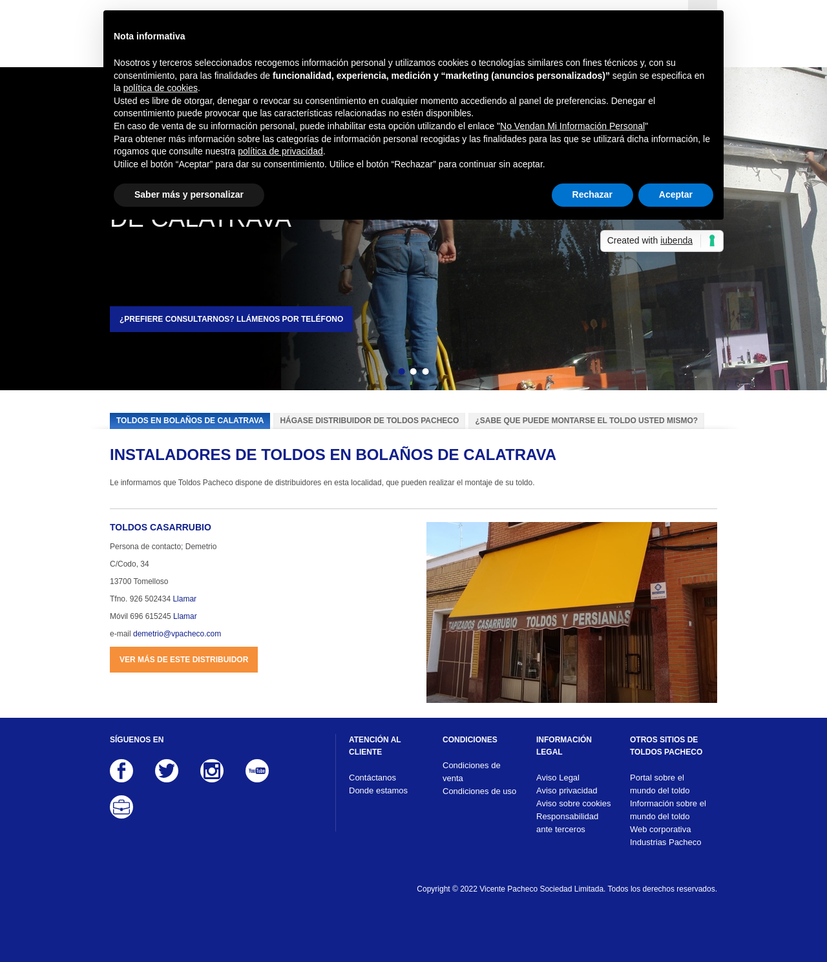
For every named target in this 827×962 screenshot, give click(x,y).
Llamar (184, 598)
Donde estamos (378, 790)
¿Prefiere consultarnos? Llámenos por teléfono (231, 319)
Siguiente (447, 373)
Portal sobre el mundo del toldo (660, 784)
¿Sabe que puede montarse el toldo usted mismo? (586, 420)
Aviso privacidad (566, 790)
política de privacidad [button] (280, 151)
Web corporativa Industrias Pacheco (666, 835)
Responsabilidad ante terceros (567, 822)
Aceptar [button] (676, 194)
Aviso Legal (558, 777)
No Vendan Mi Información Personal (572, 126)
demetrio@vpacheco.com (177, 633)
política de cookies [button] (160, 88)
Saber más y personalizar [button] (189, 194)
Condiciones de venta (472, 771)
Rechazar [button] (592, 194)
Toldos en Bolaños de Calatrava (190, 420)
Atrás (379, 373)
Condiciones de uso (479, 791)
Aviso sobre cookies (573, 803)
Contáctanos (372, 777)
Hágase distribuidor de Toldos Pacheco (369, 420)
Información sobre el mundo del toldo (668, 810)
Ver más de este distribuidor (184, 659)
